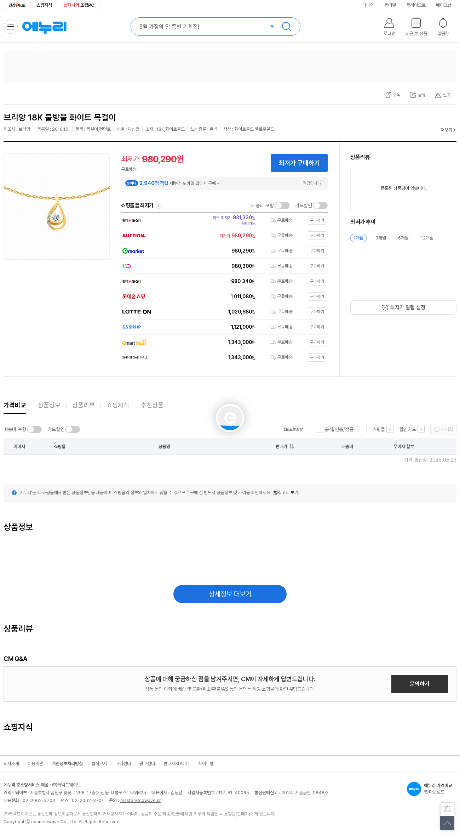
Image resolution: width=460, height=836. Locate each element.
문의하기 (420, 683)
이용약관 (35, 763)
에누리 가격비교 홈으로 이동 (44, 26)
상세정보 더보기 (230, 594)
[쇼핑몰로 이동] (222, 220)
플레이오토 (416, 5)
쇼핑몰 (378, 429)
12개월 (427, 238)
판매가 (281, 446)
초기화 (447, 429)
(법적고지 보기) (286, 492)
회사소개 (11, 763)
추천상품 (152, 405)
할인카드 (407, 429)
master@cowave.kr (140, 800)
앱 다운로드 (431, 789)
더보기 (446, 129)
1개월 (358, 238)
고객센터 (123, 763)
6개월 (403, 238)
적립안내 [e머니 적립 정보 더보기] (313, 183)
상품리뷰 (83, 405)
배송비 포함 (262, 205)
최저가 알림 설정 (407, 307)
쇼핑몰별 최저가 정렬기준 (158, 205)
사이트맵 (206, 763)
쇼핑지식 (44, 5)
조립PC (79, 5)
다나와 (368, 5)
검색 (286, 26)
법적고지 (99, 763)
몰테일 (390, 5)
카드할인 (303, 205)
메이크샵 (444, 5)
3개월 (380, 238)
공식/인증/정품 (338, 429)
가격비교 (15, 405)
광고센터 (147, 763)
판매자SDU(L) (176, 763)
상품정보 (49, 405)
